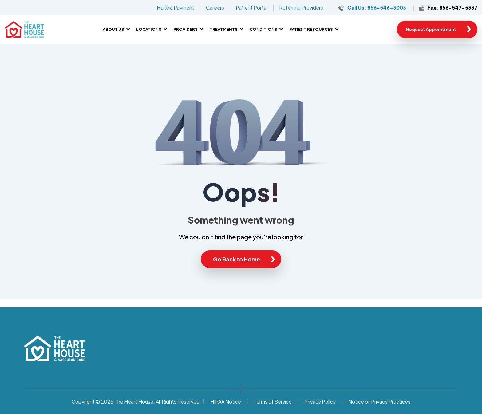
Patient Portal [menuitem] (251, 7)
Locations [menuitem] (148, 29)
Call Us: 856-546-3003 (376, 7)
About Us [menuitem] (113, 29)
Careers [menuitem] (215, 7)
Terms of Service (273, 401)
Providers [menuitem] (185, 29)
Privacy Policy (320, 401)
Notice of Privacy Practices (379, 401)
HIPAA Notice (225, 401)
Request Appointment (431, 29)
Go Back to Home (236, 259)
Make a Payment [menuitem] (175, 7)
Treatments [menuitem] (224, 29)
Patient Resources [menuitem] (311, 29)
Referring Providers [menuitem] (301, 7)
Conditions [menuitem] (263, 29)
